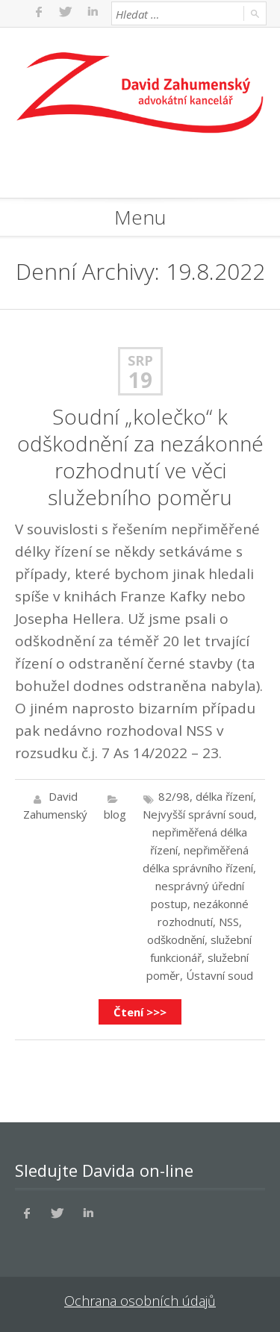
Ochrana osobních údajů (140, 1301)
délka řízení (224, 796)
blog (115, 814)
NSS (229, 921)
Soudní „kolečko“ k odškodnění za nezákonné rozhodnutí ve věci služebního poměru (140, 456)
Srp (140, 360)
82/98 (174, 796)
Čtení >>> (140, 1011)
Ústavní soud (219, 975)
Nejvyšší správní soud (198, 814)
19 (140, 379)
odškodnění (176, 939)
